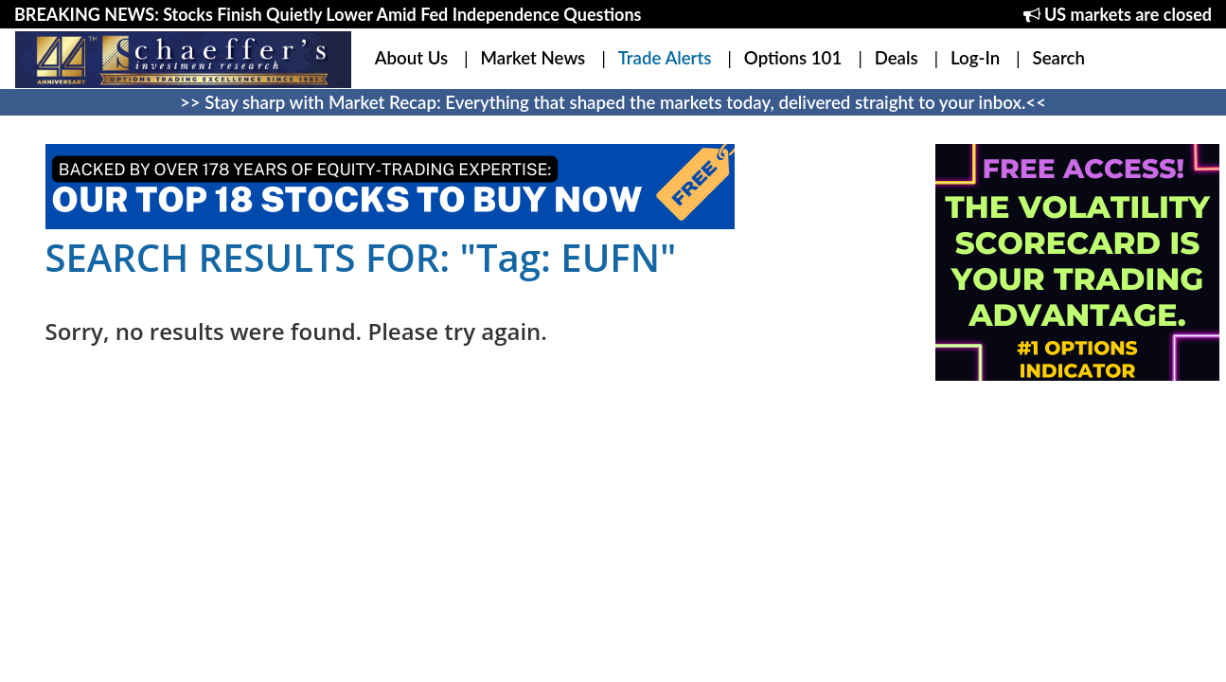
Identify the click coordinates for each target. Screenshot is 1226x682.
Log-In (975, 57)
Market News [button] (533, 57)
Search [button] (1059, 57)
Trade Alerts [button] (665, 57)
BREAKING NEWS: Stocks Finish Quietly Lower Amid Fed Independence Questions (327, 14)
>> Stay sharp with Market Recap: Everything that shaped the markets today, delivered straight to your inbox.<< (613, 102)
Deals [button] (896, 57)
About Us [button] (411, 57)
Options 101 (793, 57)
